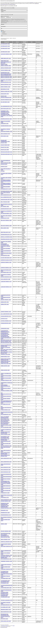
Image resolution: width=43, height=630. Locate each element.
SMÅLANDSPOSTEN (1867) (6, 458)
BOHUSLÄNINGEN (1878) (6, 84)
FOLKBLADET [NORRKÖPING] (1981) (5, 141)
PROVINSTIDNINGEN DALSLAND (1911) (5, 421)
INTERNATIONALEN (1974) (6, 234)
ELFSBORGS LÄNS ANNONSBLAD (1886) (5, 111)
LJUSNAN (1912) (4, 318)
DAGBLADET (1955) (5, 93)
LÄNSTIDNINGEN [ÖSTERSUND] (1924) (5, 334)
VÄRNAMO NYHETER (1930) (6, 569)
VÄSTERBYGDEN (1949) (6, 578)
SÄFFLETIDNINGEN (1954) (6, 499)
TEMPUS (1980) (4, 523)
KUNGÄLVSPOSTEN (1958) (6, 276)
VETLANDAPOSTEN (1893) (6, 558)
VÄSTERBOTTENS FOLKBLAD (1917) (4, 572)
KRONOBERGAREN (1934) (6, 272)
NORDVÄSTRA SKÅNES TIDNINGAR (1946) (5, 359)
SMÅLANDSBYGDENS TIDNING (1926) (5, 453)
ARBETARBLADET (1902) (6, 58)
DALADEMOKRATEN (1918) (6, 106)
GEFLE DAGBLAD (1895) (6, 162)
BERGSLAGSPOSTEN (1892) (6, 76)
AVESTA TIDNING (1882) (6, 70)
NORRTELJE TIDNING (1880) (6, 390)
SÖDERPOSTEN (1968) (5, 512)
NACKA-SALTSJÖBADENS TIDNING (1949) (6, 345)
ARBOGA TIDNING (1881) (6, 65)
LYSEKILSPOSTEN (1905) (6, 323)
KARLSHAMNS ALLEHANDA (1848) (5, 244)
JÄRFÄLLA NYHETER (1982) (6, 236)
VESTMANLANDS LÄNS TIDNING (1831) (6, 557)
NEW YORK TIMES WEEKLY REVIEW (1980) (6, 350)
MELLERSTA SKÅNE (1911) (6, 340)
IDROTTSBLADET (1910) (6, 232)
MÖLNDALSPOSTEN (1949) (6, 342)
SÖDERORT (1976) (4, 510)
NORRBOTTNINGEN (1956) (6, 380)
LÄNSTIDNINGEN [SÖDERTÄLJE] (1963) (5, 331)
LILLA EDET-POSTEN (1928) (6, 313)
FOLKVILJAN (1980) (5, 149)
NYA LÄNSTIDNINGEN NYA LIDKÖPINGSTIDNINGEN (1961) (6, 401)
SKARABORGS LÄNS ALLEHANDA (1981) (5, 437)
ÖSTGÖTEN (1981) (4, 618)
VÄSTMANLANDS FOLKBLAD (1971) (4, 593)
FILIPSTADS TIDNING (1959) (6, 131)
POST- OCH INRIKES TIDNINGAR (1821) (5, 417)
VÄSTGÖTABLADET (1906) (6, 587)
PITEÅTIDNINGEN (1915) (6, 414)
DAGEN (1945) (3, 96)
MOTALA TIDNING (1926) (6, 341)
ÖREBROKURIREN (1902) (6, 609)
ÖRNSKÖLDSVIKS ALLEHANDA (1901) (5, 615)
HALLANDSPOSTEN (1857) (6, 194)
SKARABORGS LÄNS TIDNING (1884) (5, 439)
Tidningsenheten (6, 625)
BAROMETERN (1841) (5, 72)
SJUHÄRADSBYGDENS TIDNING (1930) (5, 432)
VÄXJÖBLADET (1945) (5, 596)
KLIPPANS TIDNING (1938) (6, 262)
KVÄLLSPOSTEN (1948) (5, 279)
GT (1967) (3, 171)
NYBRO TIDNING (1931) (5, 409)
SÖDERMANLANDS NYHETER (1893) (5, 504)
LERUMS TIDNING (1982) (6, 299)
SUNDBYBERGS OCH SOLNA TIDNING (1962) (5, 482)
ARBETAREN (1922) (5, 60)
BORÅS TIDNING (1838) (5, 86)
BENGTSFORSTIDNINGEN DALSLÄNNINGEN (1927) (6, 74)
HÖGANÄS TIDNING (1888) (6, 220)
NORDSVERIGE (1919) (5, 356)
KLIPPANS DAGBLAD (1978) (6, 260)
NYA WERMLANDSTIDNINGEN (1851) (6, 407)
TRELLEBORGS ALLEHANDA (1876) (5, 535)
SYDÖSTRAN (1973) (5, 497)
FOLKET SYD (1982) (5, 147)
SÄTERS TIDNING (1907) (6, 501)
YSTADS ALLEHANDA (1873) (6, 600)
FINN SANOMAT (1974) (5, 133)
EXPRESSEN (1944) (4, 123)
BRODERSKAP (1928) (5, 89)
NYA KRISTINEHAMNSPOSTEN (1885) (6, 394)
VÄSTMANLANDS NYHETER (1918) (4, 595)
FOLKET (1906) (4, 142)
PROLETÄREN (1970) (5, 419)
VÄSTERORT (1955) (5, 583)
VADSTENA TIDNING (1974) (6, 555)
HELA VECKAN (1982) (5, 201)
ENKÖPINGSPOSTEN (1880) (6, 118)
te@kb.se (13, 625)
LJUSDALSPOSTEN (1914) (6, 316)
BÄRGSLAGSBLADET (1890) (6, 91)
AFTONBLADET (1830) (5, 43)
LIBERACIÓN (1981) (5, 302)
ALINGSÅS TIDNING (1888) (6, 54)
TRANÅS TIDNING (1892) (6, 531)
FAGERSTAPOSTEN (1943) (6, 125)
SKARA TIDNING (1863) (5, 434)
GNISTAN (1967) (4, 164)
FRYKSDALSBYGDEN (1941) (6, 151)
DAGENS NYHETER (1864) (6, 97)
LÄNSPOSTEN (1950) (5, 328)
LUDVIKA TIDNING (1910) (6, 320)
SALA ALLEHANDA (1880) (6, 427)
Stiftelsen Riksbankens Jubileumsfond (3, 627)
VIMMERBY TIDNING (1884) (6, 561)
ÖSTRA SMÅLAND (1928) (6, 621)
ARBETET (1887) (4, 64)
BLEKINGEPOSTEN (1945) (6, 82)
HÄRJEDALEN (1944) (5, 218)
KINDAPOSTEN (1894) (5, 255)
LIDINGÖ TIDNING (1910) (6, 311)
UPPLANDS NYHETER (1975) (6, 546)
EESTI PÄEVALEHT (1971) (6, 108)
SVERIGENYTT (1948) (5, 492)
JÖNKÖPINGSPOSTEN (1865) (6, 239)
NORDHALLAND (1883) (5, 354)
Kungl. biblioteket (3, 625)
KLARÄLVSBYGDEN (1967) (6, 257)
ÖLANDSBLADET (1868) (5, 607)
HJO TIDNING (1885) (5, 206)
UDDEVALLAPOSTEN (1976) (6, 541)
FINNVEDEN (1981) (4, 136)
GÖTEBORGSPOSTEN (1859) (6, 191)
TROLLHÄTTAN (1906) (5, 537)
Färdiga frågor (32, 2)
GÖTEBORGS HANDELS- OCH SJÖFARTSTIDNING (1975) (6, 181)
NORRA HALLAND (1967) (6, 363)
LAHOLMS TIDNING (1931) (6, 281)
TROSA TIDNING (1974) (5, 539)
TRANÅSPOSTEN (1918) (5, 533)
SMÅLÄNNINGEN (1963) (6, 467)
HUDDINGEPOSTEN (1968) (6, 208)
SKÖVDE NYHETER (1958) (6, 445)
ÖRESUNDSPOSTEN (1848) (6, 611)
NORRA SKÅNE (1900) (5, 365)
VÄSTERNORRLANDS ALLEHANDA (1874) (5, 581)
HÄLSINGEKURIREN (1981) (6, 213)
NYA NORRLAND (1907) (5, 404)
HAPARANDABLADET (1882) (6, 199)
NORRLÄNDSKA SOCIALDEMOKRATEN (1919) (5, 386)
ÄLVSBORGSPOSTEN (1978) (6, 604)
